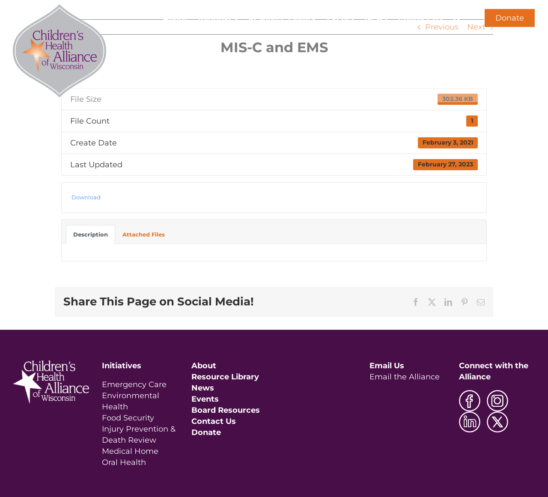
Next (476, 27)
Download (86, 197)
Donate (509, 18)
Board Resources (225, 410)
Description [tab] (90, 234)
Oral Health (124, 462)
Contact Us (213, 421)
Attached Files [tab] (143, 234)
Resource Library (225, 377)
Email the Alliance (404, 377)
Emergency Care (134, 384)
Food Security (128, 418)
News (202, 388)
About (203, 365)
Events (205, 399)
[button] (457, 18)
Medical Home (130, 451)
